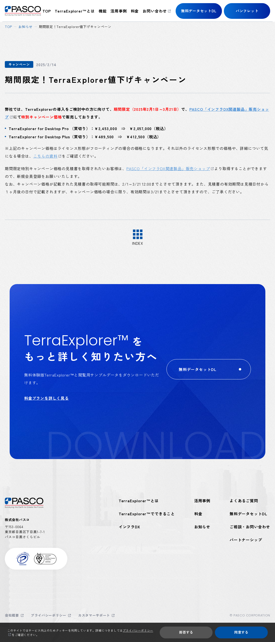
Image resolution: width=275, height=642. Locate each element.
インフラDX (129, 527)
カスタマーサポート (94, 615)
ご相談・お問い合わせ (250, 527)
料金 (135, 11)
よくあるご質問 (244, 500)
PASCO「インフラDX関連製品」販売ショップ (168, 168)
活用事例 (118, 11)
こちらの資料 (45, 156)
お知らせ (25, 26)
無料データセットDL (248, 513)
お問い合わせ (155, 11)
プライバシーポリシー (48, 615)
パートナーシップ (246, 540)
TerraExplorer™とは (75, 11)
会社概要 (12, 615)
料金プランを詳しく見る (46, 398)
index (137, 243)
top (46, 11)
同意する (241, 632)
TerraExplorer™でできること (147, 513)
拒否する (186, 632)
